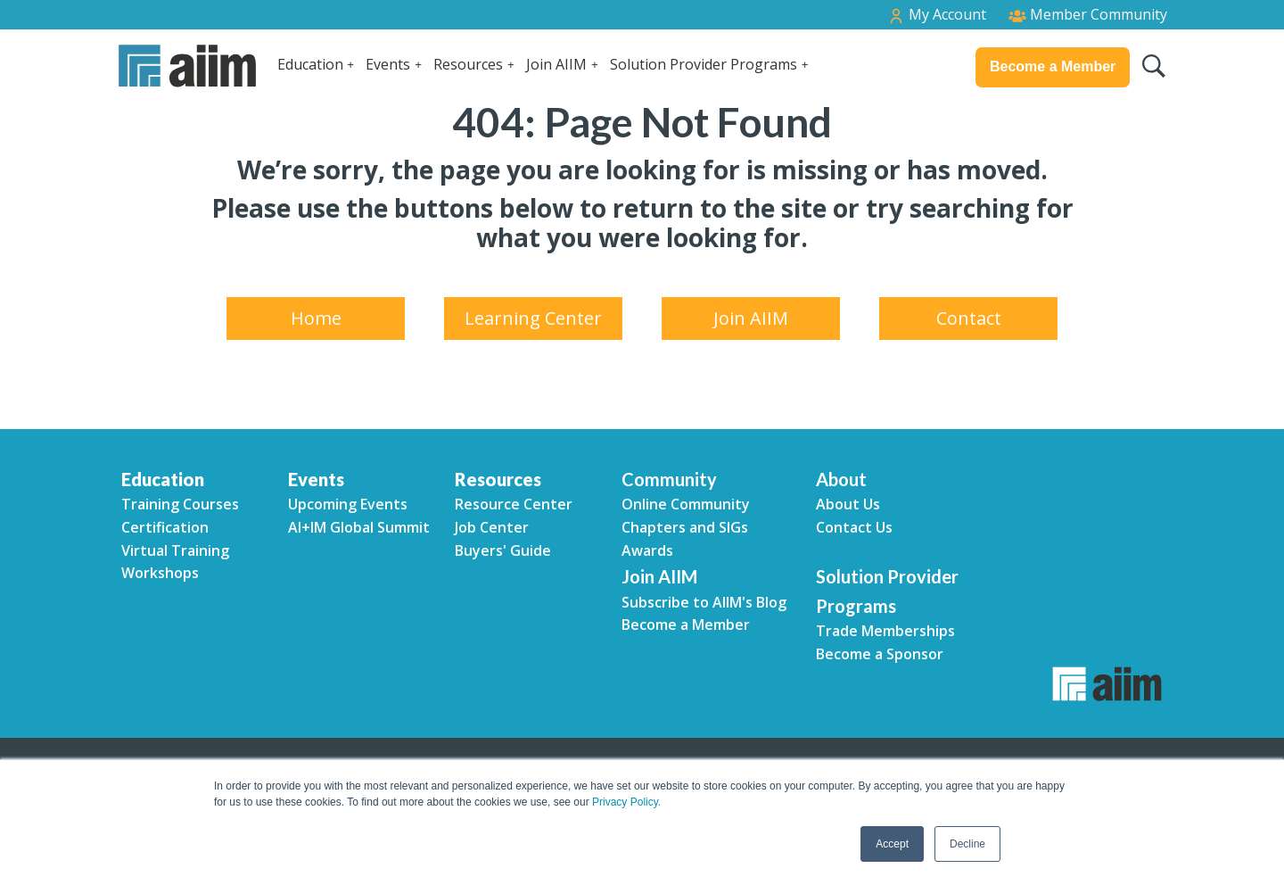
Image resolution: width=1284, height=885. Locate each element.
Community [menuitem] (669, 479)
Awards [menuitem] (647, 550)
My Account (936, 14)
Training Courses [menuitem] (180, 504)
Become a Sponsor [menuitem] (879, 654)
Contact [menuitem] (968, 318)
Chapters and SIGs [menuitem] (684, 527)
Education (310, 64)
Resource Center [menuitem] (513, 504)
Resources (468, 64)
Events (388, 64)
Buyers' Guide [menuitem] (503, 550)
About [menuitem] (841, 479)
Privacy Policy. (626, 802)
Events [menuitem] (316, 479)
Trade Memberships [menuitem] (885, 631)
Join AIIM (556, 64)
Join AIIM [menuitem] (750, 318)
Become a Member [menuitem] (685, 624)
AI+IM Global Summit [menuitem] (359, 527)
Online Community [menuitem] (685, 504)
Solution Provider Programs (703, 64)
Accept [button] (892, 844)
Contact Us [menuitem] (854, 527)
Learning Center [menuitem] (533, 318)
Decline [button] (967, 844)
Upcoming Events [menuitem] (347, 504)
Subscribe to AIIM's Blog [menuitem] (703, 602)
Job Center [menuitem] (492, 527)
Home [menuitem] (316, 318)
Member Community (1087, 14)
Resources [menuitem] (498, 479)
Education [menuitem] (162, 479)
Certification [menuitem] (165, 527)
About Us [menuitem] (848, 504)
